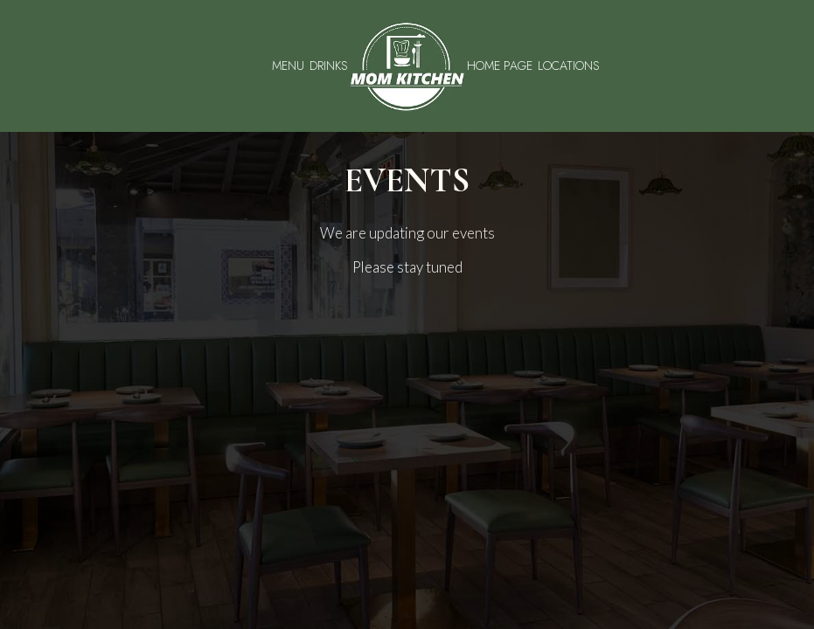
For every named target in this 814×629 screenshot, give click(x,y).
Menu (288, 65)
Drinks (329, 65)
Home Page (499, 65)
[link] (407, 66)
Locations (569, 65)
